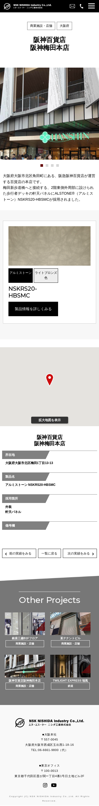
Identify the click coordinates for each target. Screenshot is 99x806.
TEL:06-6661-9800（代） (49, 750)
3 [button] (55, 167)
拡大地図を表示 (50, 420)
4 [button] (60, 167)
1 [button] (44, 167)
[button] (91, 6)
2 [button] (50, 167)
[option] (49, 114)
